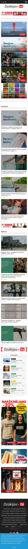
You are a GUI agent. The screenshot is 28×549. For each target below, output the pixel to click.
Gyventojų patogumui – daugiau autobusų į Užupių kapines (11, 321)
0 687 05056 (19, 526)
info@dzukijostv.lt (14, 529)
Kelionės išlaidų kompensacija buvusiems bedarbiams (13, 194)
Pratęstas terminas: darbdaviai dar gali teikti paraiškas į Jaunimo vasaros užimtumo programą (13, 276)
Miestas (3, 231)
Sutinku (14, 547)
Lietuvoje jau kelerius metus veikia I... (17, 391)
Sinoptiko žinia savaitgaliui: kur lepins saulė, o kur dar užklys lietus (14, 61)
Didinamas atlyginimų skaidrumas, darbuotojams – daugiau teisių (14, 46)
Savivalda (22, 49)
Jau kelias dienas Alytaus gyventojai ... (16, 361)
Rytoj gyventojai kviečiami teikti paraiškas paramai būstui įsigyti (14, 150)
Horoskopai (22, 95)
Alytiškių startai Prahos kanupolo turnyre (13, 77)
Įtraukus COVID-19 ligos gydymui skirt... (16, 376)
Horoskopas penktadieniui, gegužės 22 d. (11, 92)
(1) (25, 173)
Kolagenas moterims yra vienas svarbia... (16, 368)
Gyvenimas (22, 34)
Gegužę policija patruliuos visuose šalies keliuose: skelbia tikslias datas (13, 299)
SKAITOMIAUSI (14, 355)
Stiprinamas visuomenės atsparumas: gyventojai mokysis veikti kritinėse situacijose (12, 217)
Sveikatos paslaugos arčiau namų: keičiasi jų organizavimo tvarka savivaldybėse (13, 172)
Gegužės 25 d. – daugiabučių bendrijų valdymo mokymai (12, 253)
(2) (15, 151)
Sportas (23, 80)
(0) (21, 128)
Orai (24, 65)
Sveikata (13, 366)
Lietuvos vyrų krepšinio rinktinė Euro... (16, 383)
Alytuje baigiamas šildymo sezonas (11, 342)
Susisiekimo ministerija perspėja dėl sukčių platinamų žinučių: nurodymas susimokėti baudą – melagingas (13, 29)
